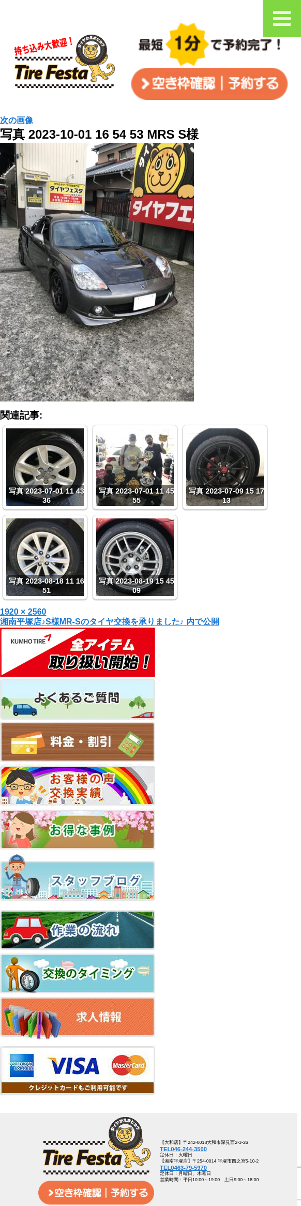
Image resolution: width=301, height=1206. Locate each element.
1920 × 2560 (23, 611)
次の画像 (16, 120)
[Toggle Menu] (282, 18)
